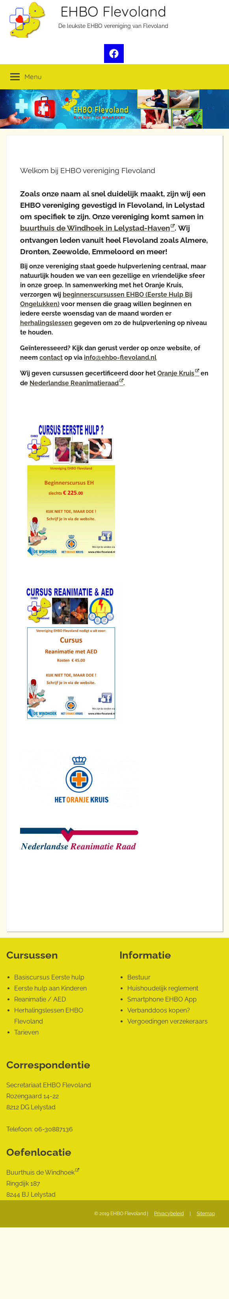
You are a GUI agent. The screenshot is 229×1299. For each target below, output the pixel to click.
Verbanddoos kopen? (158, 1010)
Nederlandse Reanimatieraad (74, 383)
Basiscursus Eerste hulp (49, 977)
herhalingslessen (46, 323)
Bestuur (139, 977)
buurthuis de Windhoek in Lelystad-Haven (95, 228)
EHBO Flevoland (113, 11)
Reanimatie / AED (40, 999)
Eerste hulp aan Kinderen (50, 988)
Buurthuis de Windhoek (40, 1172)
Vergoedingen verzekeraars (167, 1021)
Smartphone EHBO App (162, 999)
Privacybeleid (169, 1213)
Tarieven (26, 1032)
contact (51, 357)
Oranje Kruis (175, 373)
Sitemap (206, 1213)
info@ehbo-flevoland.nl (120, 357)
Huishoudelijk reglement (162, 988)
